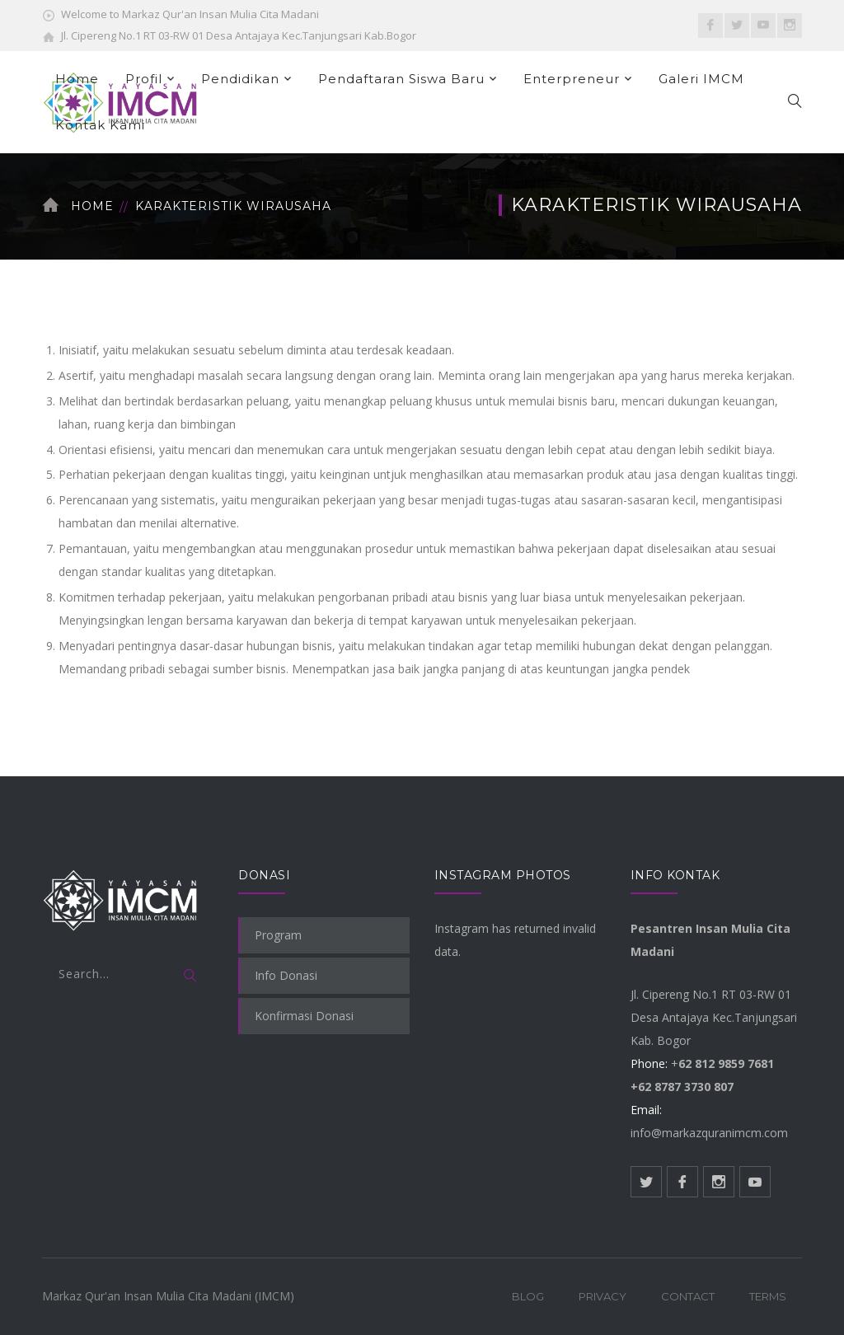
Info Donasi (286, 975)
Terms (767, 1296)
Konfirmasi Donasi (304, 1016)
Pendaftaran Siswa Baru (401, 79)
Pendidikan (240, 79)
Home (77, 79)
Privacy (602, 1296)
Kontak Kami (100, 125)
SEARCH (190, 976)
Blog (528, 1296)
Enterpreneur (571, 79)
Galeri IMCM (701, 79)
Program (278, 935)
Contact (688, 1296)
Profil (143, 79)
